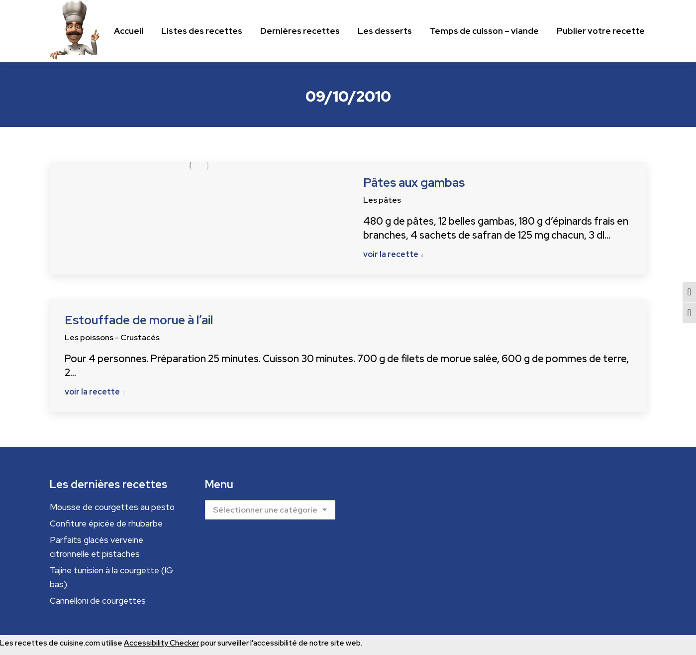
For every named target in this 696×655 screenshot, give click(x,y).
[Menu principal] (128, 31)
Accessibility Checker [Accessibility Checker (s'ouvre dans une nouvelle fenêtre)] (161, 643)
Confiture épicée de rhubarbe (106, 523)
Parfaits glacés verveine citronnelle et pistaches (96, 546)
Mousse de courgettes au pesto (112, 507)
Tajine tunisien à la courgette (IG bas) (111, 577)
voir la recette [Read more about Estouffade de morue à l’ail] (95, 392)
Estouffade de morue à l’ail (139, 320)
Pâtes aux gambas (414, 182)
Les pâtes (382, 200)
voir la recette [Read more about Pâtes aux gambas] (393, 255)
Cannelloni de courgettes (98, 600)
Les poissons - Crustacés (112, 337)
